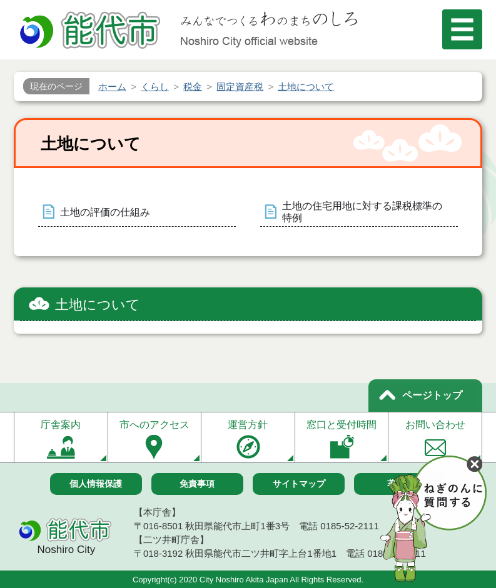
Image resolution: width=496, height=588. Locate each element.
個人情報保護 (95, 484)
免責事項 (197, 484)
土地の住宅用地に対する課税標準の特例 (362, 212)
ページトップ (432, 395)
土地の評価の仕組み (105, 212)
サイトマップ (299, 484)
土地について (97, 304)
